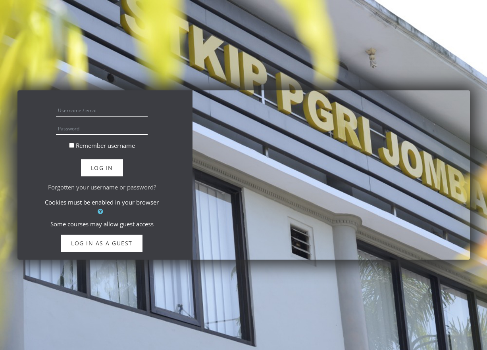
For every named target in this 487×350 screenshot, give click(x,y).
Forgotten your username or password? (102, 187)
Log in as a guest (102, 243)
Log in (102, 168)
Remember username (105, 145)
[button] (102, 211)
